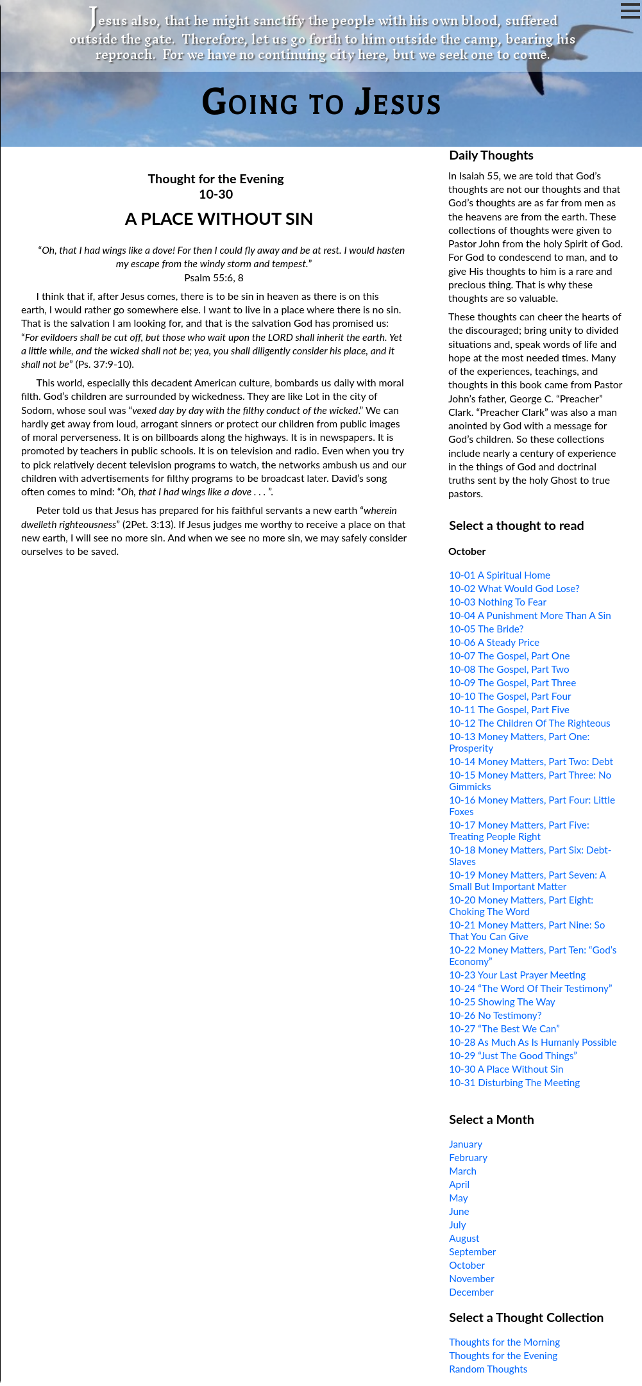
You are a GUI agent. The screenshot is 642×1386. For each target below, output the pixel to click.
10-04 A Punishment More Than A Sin (530, 615)
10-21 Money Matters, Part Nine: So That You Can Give (527, 930)
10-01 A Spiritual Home (499, 575)
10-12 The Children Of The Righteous (529, 723)
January (465, 1144)
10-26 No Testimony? (495, 1015)
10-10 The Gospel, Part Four (510, 696)
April (459, 1184)
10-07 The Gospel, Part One (509, 655)
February (468, 1157)
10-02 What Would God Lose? (514, 588)
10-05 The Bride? (486, 628)
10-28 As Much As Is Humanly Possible (532, 1042)
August (464, 1238)
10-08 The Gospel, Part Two (509, 669)
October (467, 1265)
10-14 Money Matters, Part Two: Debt (531, 761)
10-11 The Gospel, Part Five (509, 709)
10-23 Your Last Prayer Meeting (517, 974)
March (463, 1170)
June (459, 1211)
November (471, 1278)
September (472, 1251)
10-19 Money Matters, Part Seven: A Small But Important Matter (527, 880)
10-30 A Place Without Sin (506, 1069)
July (457, 1224)
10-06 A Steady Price (494, 642)
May (458, 1197)
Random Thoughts (488, 1368)
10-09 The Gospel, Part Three (512, 682)
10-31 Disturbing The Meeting (514, 1082)
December (471, 1292)
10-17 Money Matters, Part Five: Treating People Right (519, 830)
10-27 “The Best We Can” (504, 1028)
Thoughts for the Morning (504, 1342)
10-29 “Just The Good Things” (513, 1055)
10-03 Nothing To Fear (497, 601)
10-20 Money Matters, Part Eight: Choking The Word (521, 905)
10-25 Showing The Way (502, 1001)
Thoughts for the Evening (503, 1355)
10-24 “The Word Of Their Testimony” (530, 988)
